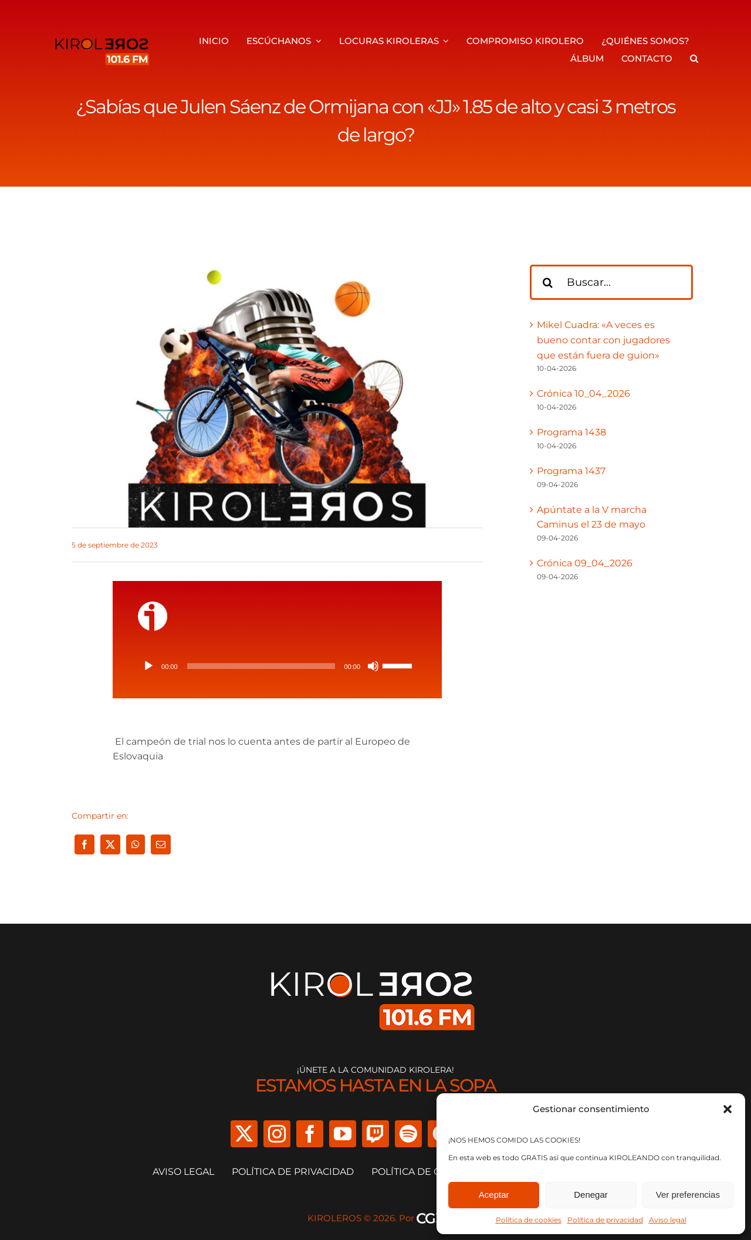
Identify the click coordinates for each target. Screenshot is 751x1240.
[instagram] (276, 1133)
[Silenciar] (373, 666)
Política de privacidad (605, 1219)
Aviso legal (667, 1219)
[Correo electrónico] (161, 844)
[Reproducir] (148, 666)
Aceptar (494, 1195)
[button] (727, 1109)
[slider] (261, 666)
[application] (277, 666)
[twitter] (244, 1133)
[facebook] (309, 1133)
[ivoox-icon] (152, 605)
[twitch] (375, 1133)
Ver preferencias (688, 1195)
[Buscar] (547, 282)
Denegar (591, 1195)
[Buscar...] (611, 282)
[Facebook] (84, 844)
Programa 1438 (571, 432)
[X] (110, 844)
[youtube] (342, 1133)
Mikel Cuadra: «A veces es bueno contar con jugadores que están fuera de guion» (603, 339)
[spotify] (408, 1133)
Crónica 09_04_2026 (584, 563)
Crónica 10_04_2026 (583, 393)
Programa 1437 (571, 471)
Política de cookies (528, 1219)
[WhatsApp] (135, 844)
